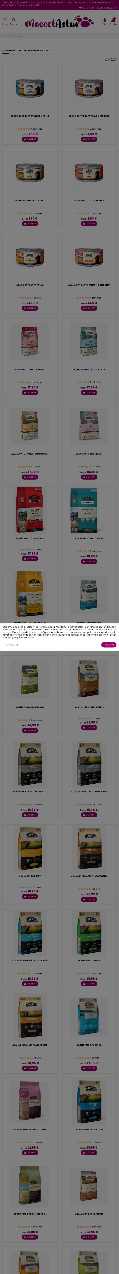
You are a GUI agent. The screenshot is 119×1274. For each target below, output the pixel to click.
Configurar (11, 644)
